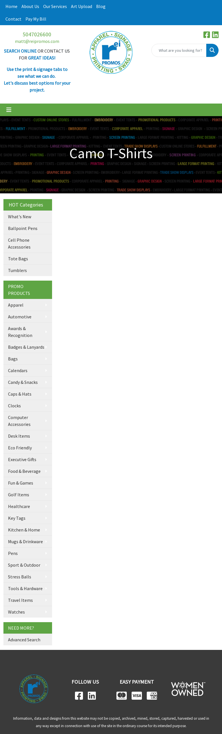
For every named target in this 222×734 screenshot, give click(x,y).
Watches (16, 612)
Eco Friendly (20, 448)
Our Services (55, 6)
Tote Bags (18, 258)
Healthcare (19, 506)
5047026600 (37, 34)
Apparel (15, 305)
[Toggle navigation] (9, 110)
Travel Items (20, 600)
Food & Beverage (24, 471)
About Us (30, 6)
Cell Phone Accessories (19, 243)
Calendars (17, 370)
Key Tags (16, 518)
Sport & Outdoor (24, 565)
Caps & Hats (19, 394)
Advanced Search (24, 639)
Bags (13, 359)
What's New (19, 216)
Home (11, 6)
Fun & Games (20, 483)
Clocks (14, 405)
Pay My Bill (35, 19)
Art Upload (81, 6)
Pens (13, 553)
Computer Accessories (19, 420)
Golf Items (18, 494)
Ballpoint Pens (22, 228)
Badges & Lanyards (26, 347)
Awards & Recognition (20, 332)
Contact (13, 19)
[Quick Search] (179, 50)
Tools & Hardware (25, 588)
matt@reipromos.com (37, 41)
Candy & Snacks (23, 382)
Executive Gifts (22, 459)
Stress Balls (19, 577)
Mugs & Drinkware (25, 541)
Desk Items (19, 436)
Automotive (19, 317)
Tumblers (17, 270)
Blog (101, 6)
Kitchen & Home (24, 530)
